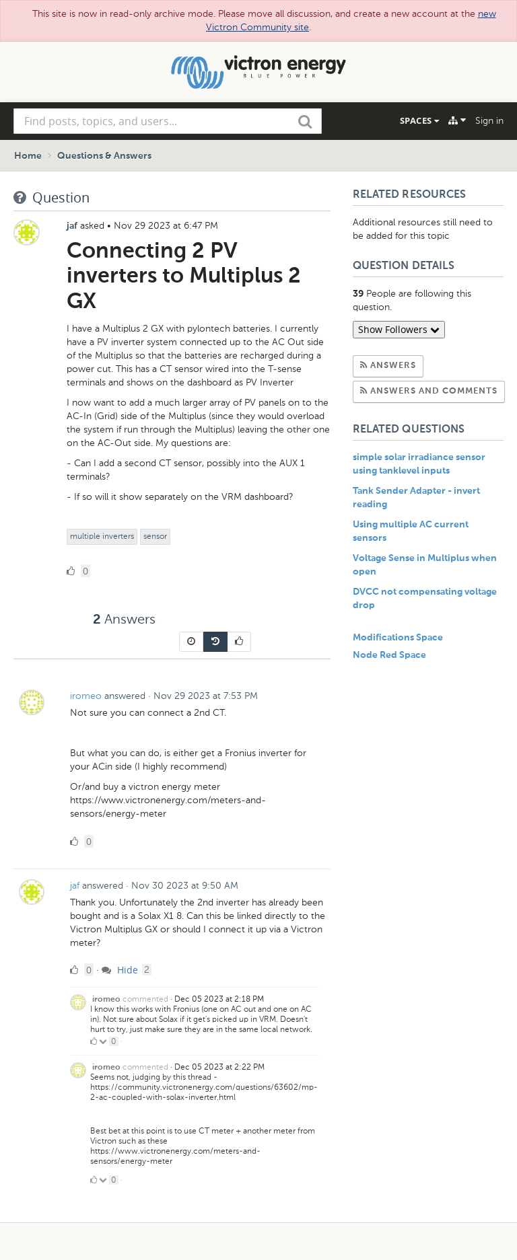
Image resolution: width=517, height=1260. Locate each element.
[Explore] (457, 120)
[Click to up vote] (93, 1041)
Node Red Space (389, 655)
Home (28, 156)
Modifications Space (398, 637)
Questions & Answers (104, 156)
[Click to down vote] (104, 1041)
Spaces (419, 120)
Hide (120, 969)
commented (145, 999)
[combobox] (167, 121)
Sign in (489, 120)
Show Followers (399, 329)
